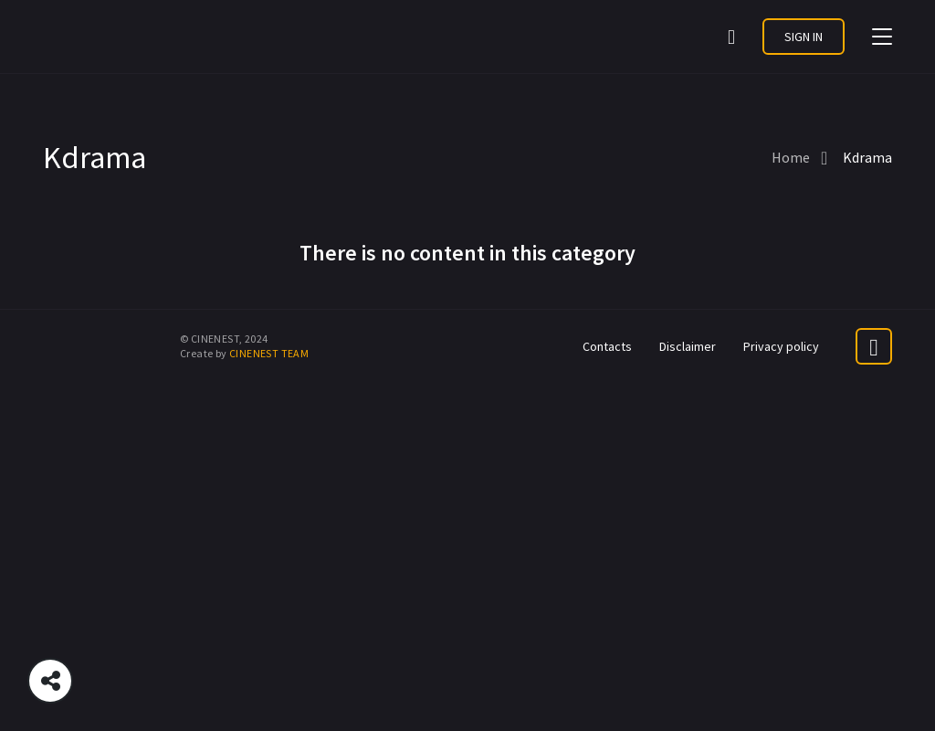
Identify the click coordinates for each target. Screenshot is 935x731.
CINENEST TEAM (269, 353)
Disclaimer (687, 346)
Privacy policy (781, 346)
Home (791, 157)
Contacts (607, 346)
